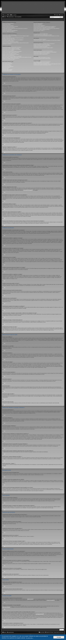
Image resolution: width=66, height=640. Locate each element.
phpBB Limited (29, 599)
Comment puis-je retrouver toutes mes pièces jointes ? (42, 58)
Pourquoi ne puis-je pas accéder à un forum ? (9, 53)
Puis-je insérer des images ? (6, 65)
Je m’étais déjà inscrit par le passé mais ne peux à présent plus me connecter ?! (15, 28)
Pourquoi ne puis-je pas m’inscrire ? (8, 25)
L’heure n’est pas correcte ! (6, 36)
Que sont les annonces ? (6, 67)
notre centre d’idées (5, 607)
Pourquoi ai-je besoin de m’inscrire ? (8, 23)
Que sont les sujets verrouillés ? (7, 69)
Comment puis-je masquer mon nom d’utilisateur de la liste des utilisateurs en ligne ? (15, 35)
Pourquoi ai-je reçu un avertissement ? (8, 55)
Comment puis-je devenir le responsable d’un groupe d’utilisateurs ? (44, 27)
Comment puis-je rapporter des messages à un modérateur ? (12, 56)
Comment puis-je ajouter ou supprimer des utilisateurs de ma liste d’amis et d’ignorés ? (47, 40)
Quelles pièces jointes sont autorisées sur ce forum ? (42, 57)
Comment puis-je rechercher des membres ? (41, 46)
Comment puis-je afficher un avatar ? (8, 40)
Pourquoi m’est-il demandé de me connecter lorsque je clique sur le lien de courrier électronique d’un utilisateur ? (15, 43)
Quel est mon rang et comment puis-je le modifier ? (10, 41)
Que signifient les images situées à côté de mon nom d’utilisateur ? (12, 39)
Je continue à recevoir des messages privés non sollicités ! (43, 34)
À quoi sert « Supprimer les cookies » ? (8, 31)
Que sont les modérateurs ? (38, 24)
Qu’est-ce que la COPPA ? (6, 24)
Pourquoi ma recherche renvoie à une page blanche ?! (42, 45)
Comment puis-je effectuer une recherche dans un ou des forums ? (44, 43)
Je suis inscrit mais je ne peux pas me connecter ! (10, 26)
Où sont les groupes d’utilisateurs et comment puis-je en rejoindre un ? (45, 26)
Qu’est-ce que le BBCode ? (6, 62)
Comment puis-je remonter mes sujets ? (8, 59)
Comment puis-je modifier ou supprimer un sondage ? (10, 52)
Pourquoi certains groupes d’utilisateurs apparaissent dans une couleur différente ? (47, 28)
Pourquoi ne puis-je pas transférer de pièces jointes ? (10, 54)
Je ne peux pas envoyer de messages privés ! (41, 33)
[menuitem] (8, 15)
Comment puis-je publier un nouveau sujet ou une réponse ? (11, 47)
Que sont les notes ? (5, 68)
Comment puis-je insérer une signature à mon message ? (11, 49)
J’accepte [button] (59, 637)
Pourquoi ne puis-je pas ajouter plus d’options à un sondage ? (12, 51)
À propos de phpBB (50, 600)
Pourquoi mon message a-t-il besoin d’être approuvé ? (11, 58)
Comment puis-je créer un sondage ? (8, 50)
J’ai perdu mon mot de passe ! (7, 29)
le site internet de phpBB (27, 190)
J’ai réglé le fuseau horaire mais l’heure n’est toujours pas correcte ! (13, 37)
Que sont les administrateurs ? (38, 23)
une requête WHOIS (39, 614)
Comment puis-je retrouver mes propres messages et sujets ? (43, 47)
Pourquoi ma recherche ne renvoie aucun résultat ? (42, 44)
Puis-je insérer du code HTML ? (7, 63)
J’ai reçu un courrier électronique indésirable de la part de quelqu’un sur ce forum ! (46, 35)
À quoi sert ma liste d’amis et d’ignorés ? (40, 39)
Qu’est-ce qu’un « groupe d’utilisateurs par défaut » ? (42, 29)
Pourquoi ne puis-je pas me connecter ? (8, 27)
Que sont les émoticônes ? (6, 64)
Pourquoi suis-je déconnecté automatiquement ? (10, 30)
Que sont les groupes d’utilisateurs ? (39, 25)
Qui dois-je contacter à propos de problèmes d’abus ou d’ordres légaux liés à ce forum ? (47, 63)
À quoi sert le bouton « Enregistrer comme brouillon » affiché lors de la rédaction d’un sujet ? (16, 57)
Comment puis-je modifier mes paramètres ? (9, 34)
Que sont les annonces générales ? (8, 66)
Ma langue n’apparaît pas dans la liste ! (8, 38)
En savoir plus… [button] (29, 638)
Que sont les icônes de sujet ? (7, 70)
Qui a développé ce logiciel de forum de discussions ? (42, 61)
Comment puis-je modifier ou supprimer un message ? (11, 48)
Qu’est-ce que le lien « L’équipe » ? (39, 30)
